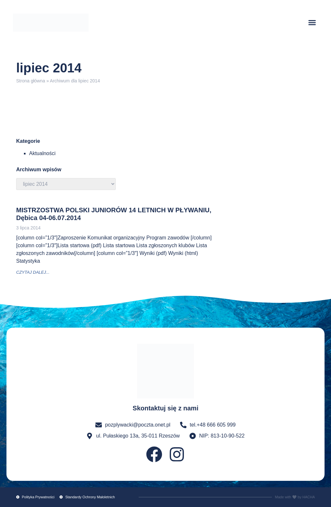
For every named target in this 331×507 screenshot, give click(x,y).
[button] (312, 22)
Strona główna (30, 80)
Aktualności (42, 153)
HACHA (308, 497)
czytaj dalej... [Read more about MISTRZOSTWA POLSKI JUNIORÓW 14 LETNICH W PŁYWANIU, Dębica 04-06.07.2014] (32, 272)
